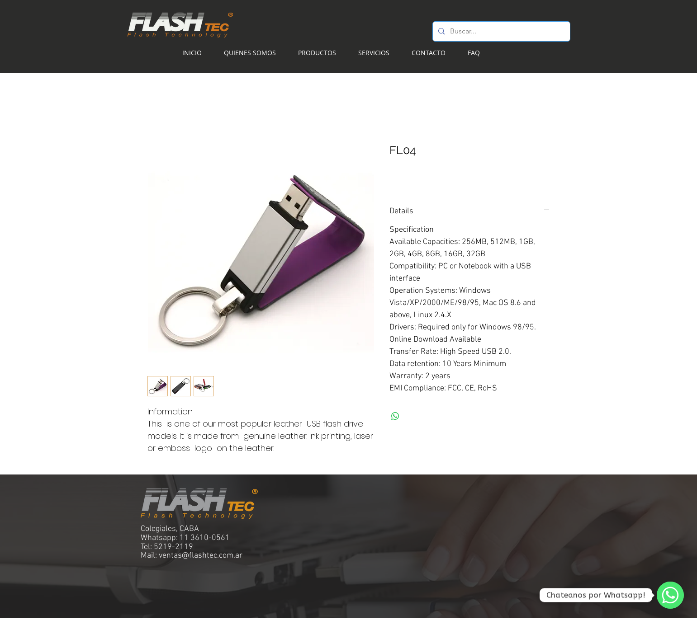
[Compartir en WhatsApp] (395, 416)
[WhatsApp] (670, 595)
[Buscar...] (500, 31)
